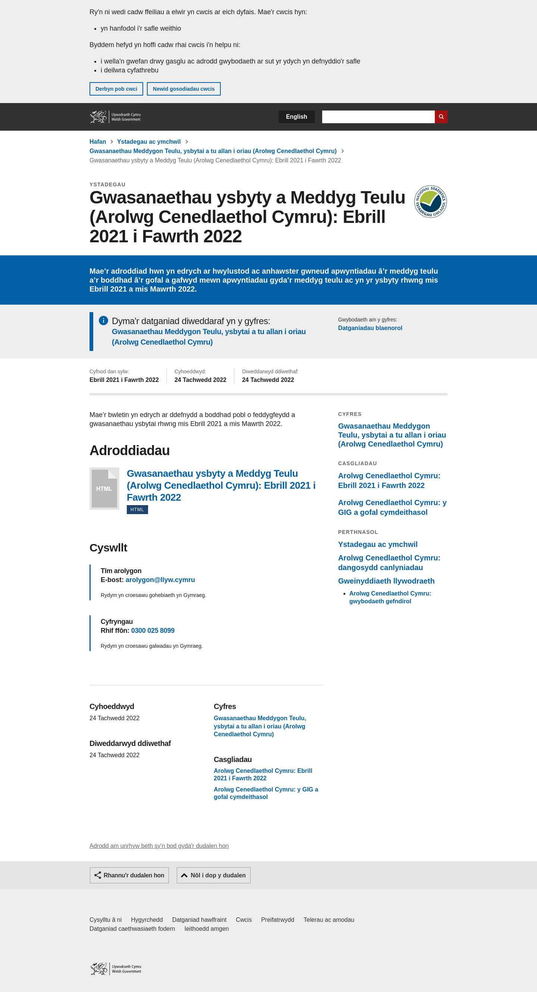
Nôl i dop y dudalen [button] (218, 875)
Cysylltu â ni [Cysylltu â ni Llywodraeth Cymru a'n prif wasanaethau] (106, 920)
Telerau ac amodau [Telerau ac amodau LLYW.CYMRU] (329, 920)
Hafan (98, 142)
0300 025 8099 (153, 630)
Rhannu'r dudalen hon (134, 875)
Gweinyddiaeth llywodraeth (386, 581)
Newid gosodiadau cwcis (184, 89)
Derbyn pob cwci (116, 89)
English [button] (296, 116)
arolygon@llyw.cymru (160, 580)
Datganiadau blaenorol (370, 328)
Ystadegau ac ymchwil (149, 142)
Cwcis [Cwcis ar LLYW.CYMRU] (244, 920)
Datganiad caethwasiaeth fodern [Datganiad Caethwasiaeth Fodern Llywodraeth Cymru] (132, 929)
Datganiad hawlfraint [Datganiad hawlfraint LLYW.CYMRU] (199, 920)
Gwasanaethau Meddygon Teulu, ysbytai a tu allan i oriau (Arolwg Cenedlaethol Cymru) (213, 151)
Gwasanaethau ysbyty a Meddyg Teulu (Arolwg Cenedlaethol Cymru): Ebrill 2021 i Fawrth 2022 (104, 488)
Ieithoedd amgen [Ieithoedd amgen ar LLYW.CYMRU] (207, 929)
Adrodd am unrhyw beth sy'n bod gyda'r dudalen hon (159, 846)
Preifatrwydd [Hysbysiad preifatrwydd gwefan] (277, 920)
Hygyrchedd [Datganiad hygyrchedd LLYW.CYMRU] (147, 920)
